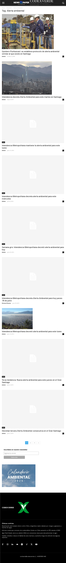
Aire (3, 48)
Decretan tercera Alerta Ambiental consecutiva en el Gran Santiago (31, 431)
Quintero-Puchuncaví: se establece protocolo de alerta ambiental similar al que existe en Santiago (30, 52)
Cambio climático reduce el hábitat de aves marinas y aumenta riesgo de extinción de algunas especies (31, 536)
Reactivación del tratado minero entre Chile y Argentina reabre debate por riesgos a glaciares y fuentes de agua (31, 526)
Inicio (3, 8)
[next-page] (38, 442)
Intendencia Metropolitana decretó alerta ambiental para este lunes (32, 331)
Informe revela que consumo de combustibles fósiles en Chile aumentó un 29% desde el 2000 (31, 530)
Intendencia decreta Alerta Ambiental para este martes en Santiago (31, 97)
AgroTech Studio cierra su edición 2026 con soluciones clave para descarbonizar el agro (29, 533)
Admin (4, 56)
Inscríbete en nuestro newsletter (15, 450)
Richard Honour (6, 303)
